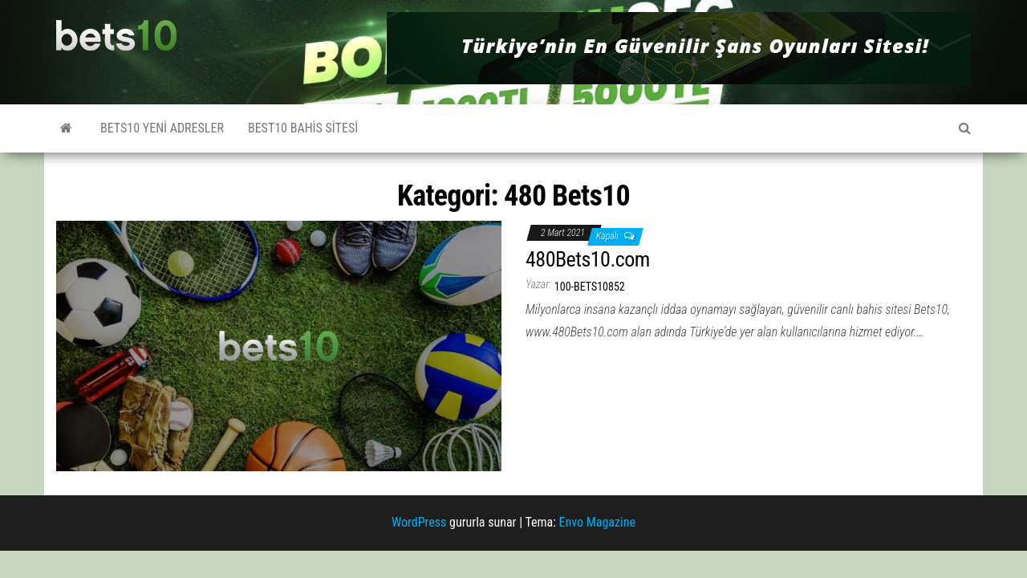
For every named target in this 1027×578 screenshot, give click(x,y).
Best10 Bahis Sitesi (303, 128)
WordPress (419, 522)
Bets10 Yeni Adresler (162, 128)
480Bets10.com (588, 259)
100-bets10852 (589, 286)
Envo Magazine (597, 522)
